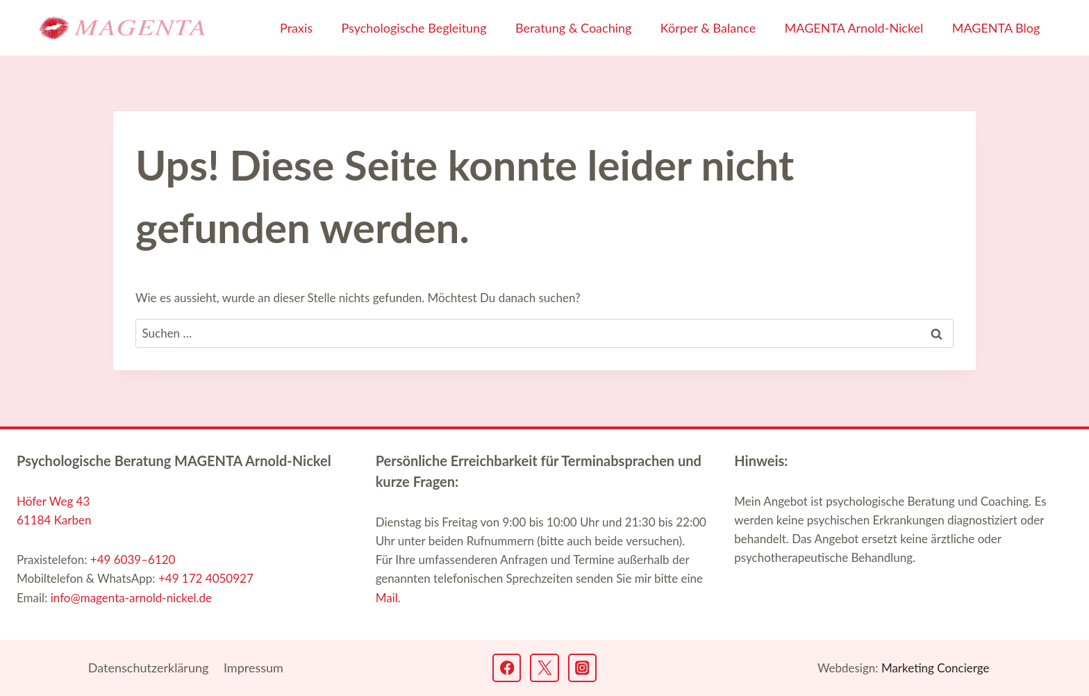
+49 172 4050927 (205, 578)
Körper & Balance (708, 27)
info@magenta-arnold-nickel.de (131, 597)
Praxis (296, 27)
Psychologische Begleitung (413, 27)
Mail (387, 597)
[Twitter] (544, 668)
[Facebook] (506, 668)
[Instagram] (582, 668)
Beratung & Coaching (573, 27)
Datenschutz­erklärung (148, 667)
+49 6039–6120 (133, 559)
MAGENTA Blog (996, 27)
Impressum (253, 667)
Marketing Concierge (935, 668)
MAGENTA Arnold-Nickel (854, 27)
